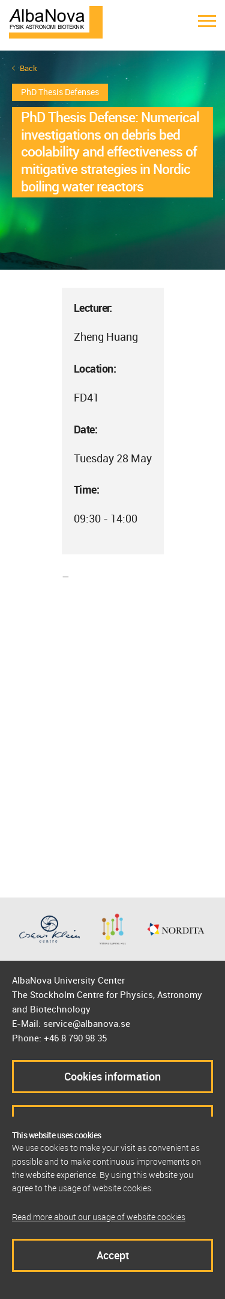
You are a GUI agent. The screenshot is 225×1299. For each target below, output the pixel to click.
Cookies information (112, 1076)
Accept (113, 1255)
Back (28, 68)
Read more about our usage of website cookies (98, 1217)
